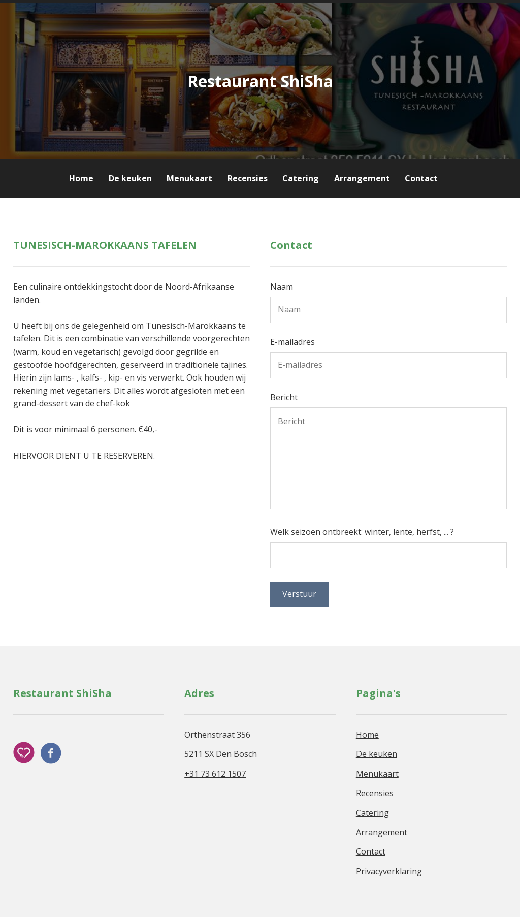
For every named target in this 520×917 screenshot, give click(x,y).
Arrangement (363, 178)
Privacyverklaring (389, 871)
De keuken (130, 178)
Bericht (284, 397)
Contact (421, 178)
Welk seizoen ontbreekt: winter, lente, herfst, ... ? (362, 531)
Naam (281, 286)
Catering (300, 178)
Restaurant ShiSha (260, 81)
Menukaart (189, 178)
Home (81, 178)
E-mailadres (292, 341)
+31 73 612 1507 (215, 773)
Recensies (249, 178)
